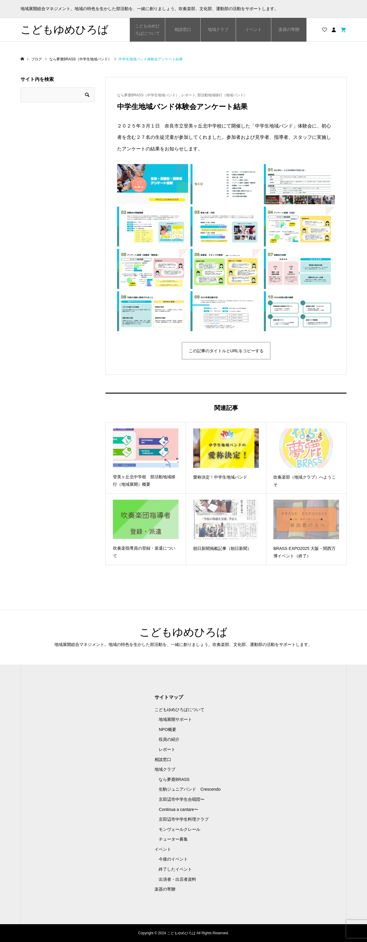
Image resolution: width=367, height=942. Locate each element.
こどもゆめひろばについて (147, 29)
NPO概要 (167, 729)
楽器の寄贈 (288, 29)
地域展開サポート (175, 719)
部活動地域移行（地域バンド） (222, 95)
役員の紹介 (169, 739)
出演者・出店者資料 (177, 879)
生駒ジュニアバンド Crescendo (189, 789)
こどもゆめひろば (64, 29)
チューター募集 (173, 839)
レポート (188, 95)
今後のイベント (173, 859)
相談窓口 (182, 29)
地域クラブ (218, 29)
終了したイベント (175, 869)
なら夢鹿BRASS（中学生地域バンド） (148, 95)
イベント (253, 29)
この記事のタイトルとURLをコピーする (226, 350)
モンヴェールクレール (179, 829)
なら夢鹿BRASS (174, 779)
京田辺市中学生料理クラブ (184, 819)
